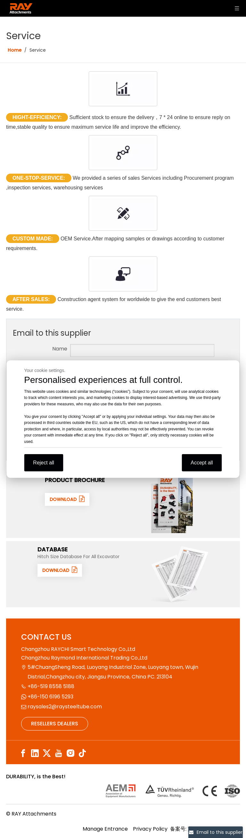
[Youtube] (58, 753)
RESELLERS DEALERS (54, 723)
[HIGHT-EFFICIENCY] (123, 88)
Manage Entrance (105, 829)
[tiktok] (82, 753)
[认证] (173, 791)
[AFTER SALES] (123, 273)
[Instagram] (70, 753)
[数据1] (180, 574)
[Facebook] (23, 753)
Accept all (202, 462)
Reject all (43, 462)
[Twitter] (46, 753)
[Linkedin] (34, 753)
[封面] (172, 505)
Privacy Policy (150, 829)
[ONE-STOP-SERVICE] (123, 152)
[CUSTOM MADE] (123, 213)
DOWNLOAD (67, 499)
